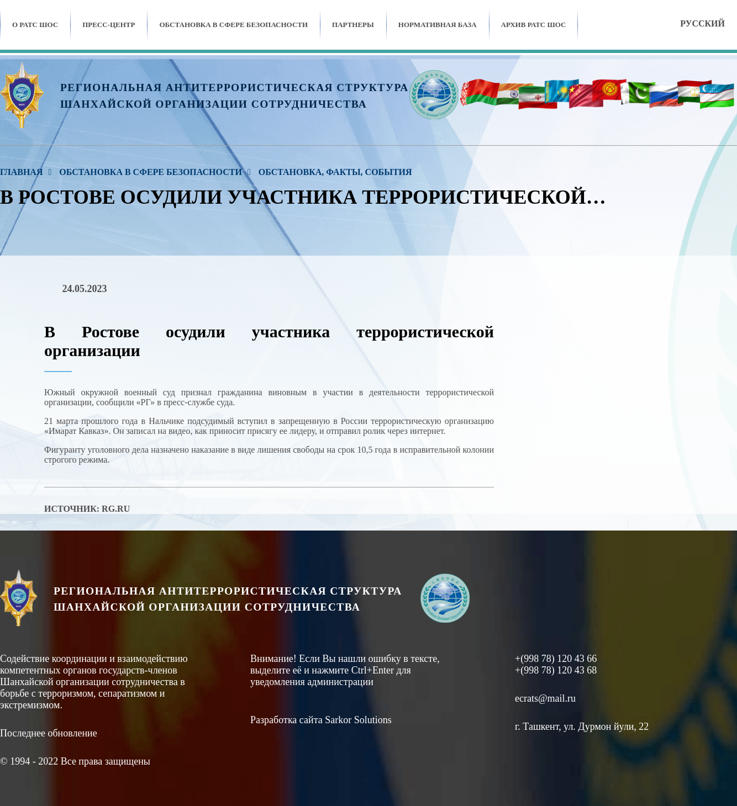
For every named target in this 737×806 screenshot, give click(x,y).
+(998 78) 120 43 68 (556, 670)
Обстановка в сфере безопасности (233, 24)
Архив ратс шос (533, 24)
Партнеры (353, 24)
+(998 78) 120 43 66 (556, 658)
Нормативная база (437, 24)
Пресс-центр (108, 24)
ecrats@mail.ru (545, 698)
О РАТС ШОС (35, 24)
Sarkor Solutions (358, 719)
